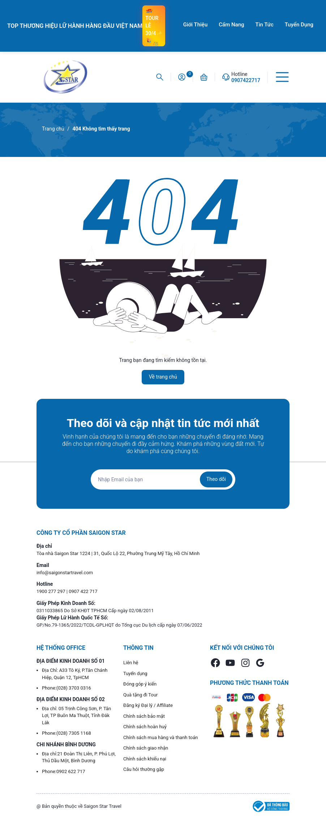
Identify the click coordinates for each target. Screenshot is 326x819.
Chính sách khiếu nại (144, 759)
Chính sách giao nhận (145, 748)
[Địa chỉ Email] (163, 479)
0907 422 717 (83, 591)
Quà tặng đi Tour (140, 695)
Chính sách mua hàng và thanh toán (160, 737)
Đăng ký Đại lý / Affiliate (148, 705)
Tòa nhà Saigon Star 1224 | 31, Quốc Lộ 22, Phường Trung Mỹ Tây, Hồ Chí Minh (118, 553)
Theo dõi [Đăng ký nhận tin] (216, 479)
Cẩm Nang (231, 24)
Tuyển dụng (135, 673)
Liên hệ (130, 662)
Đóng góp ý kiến (139, 684)
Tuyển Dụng (299, 24)
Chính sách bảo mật (144, 716)
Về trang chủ (163, 377)
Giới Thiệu (195, 24)
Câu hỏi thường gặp (143, 769)
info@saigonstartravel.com (65, 572)
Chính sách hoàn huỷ (145, 726)
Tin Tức (265, 24)
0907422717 (245, 80)
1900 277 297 (52, 591)
